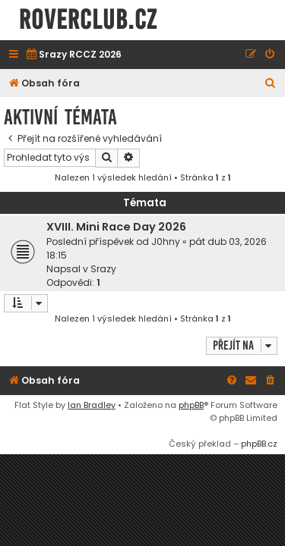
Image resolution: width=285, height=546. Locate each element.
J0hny (165, 241)
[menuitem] (73, 55)
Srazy (103, 268)
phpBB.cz (259, 444)
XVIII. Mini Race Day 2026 (116, 226)
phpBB (191, 405)
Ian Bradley (92, 405)
